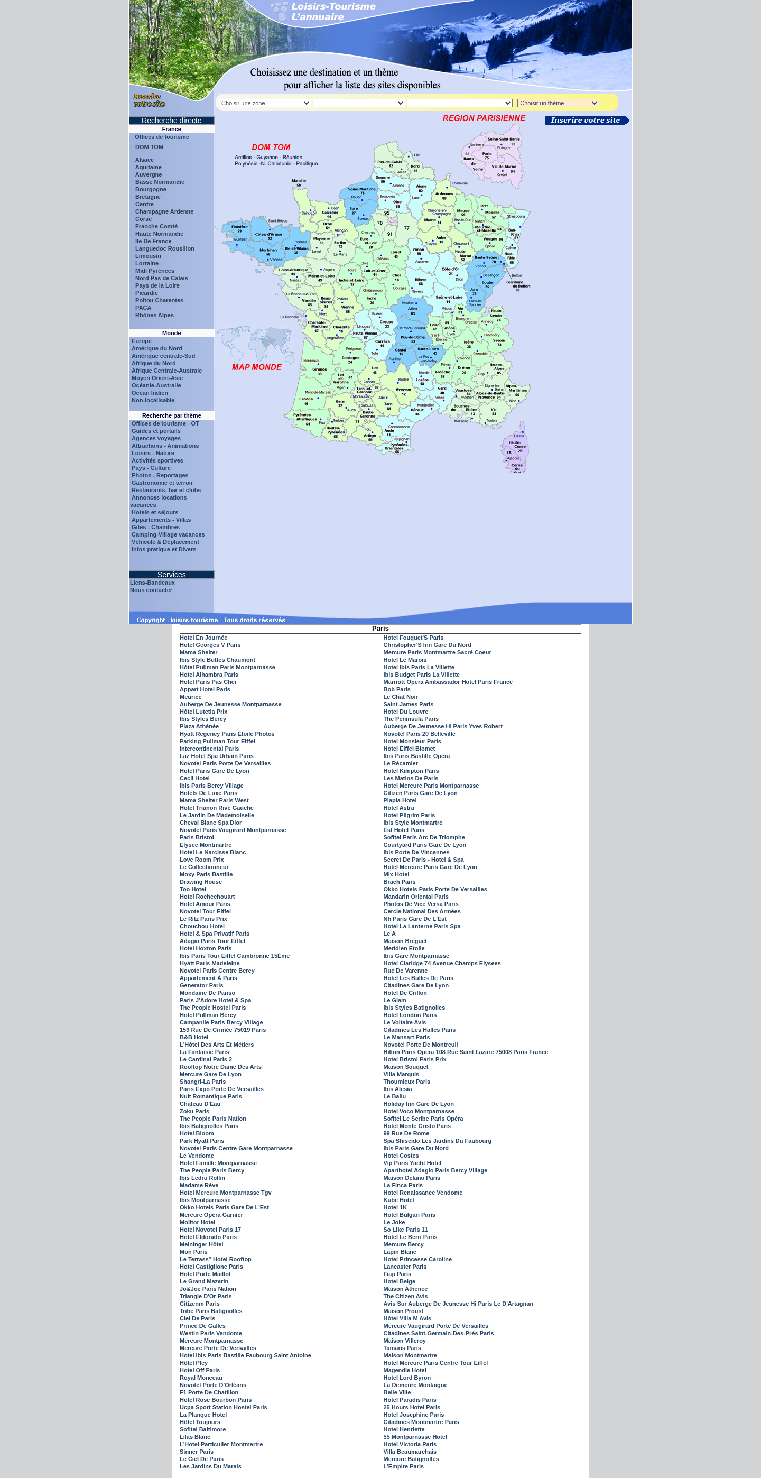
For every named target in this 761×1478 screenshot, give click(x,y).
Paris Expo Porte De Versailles (222, 1089)
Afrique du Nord (154, 363)
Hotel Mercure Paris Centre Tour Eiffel (436, 1363)
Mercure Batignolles (411, 1459)
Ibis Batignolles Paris (209, 1126)
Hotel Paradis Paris (410, 1400)
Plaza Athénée (199, 726)
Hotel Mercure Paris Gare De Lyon (431, 867)
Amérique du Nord (157, 348)
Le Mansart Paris (407, 1037)
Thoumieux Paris (407, 1081)
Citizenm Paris (200, 1303)
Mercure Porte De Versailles (218, 1348)
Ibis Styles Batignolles (415, 1007)
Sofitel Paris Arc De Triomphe (424, 837)
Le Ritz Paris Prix (203, 919)
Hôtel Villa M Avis (408, 1318)
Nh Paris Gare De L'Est (415, 919)
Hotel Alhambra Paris (209, 674)
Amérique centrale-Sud (163, 356)
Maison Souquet (406, 1067)
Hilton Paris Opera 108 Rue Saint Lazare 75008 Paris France (466, 1052)
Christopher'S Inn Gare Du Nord (427, 645)
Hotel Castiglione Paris (211, 1266)
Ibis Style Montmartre (413, 822)
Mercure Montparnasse (211, 1340)
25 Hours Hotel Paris (412, 1407)
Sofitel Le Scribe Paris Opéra (423, 1118)
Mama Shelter (199, 652)
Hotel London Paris (410, 1015)
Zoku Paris (194, 1111)
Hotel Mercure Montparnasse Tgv (226, 1192)
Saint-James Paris (409, 704)
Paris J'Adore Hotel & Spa (215, 1000)
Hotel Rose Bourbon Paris (216, 1400)
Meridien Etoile (404, 948)
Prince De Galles (203, 1326)
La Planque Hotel (203, 1414)
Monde (171, 333)
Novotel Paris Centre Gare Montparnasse (236, 1148)
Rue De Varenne (406, 970)
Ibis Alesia (398, 1089)
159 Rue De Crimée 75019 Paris (223, 1030)
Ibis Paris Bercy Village (212, 785)
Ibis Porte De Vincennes (417, 852)
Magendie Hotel (405, 1370)
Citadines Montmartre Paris (421, 1422)
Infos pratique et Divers (164, 549)
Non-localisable (153, 400)
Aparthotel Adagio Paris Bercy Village (436, 1170)
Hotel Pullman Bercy (208, 1015)
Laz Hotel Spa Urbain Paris (217, 756)
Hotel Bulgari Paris (409, 1215)
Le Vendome (197, 1155)
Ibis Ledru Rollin (202, 1178)
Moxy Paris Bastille (206, 874)
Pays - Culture (151, 468)
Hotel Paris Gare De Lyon (214, 771)
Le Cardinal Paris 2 (206, 1059)
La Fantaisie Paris (204, 1052)
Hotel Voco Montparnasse (419, 1111)
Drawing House (201, 882)
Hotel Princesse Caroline (418, 1259)
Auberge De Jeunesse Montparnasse (231, 704)
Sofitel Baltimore (203, 1429)
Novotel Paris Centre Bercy (217, 970)
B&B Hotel (194, 1037)
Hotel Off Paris (200, 1370)
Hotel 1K (395, 1207)
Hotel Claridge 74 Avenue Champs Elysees (442, 963)
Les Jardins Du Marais (211, 1466)
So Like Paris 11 (406, 1229)
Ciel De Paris (197, 1318)
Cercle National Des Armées (422, 911)
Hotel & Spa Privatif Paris (214, 933)
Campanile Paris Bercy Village (221, 1022)
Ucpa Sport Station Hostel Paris (223, 1407)
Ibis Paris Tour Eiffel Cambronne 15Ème (235, 956)
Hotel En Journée (203, 637)
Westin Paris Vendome (211, 1333)
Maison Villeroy (405, 1340)
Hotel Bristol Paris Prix (415, 1059)
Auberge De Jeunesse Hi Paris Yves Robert (443, 726)
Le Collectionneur (204, 867)
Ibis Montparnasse (205, 1200)
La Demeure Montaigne (416, 1385)
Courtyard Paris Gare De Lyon (425, 845)
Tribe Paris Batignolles (211, 1311)
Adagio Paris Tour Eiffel (212, 941)
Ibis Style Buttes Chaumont (217, 660)
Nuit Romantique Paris (211, 1096)
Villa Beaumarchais (410, 1451)
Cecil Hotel (195, 778)
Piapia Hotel (400, 800)
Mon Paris (194, 1252)
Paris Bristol (197, 837)
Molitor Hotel (197, 1222)
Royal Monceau (201, 1377)
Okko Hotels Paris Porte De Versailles (435, 889)
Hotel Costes (401, 1155)
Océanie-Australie (156, 385)
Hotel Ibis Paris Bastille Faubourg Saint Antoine (245, 1355)
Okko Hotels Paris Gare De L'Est (224, 1207)
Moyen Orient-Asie (157, 378)
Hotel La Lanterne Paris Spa (422, 926)
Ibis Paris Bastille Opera (417, 756)
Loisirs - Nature (153, 453)
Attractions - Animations (165, 445)
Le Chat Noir (401, 697)
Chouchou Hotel (202, 926)
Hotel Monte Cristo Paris (417, 1126)
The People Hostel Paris (213, 1007)
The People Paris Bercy (212, 1170)
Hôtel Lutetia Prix (203, 711)
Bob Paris (397, 689)
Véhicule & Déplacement (165, 542)
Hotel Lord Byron (407, 1377)
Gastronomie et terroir (162, 482)
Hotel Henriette (404, 1429)
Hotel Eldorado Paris (208, 1237)
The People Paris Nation (213, 1118)
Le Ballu (395, 1096)
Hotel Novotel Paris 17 (210, 1229)
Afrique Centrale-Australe (167, 370)
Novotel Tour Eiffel (205, 911)
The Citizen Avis (406, 1296)
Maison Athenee (406, 1289)
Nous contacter (151, 590)
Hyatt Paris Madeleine (210, 963)
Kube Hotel (399, 1200)
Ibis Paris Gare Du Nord (416, 1148)
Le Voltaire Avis (405, 1022)
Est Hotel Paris (404, 830)
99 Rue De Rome (407, 1133)
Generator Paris (202, 985)
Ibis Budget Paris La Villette (422, 674)
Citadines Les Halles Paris (420, 1030)
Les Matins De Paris (411, 778)
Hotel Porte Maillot (205, 1274)
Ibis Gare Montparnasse (417, 956)
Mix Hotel (397, 874)
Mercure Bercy (404, 1244)
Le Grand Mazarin (204, 1281)
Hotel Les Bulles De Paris (419, 978)
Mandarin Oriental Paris (416, 896)
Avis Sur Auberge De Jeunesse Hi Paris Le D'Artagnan (459, 1303)
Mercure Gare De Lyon (211, 1074)
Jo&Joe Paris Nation (208, 1289)
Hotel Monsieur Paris (412, 741)
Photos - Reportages (160, 475)
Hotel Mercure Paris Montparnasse (431, 785)
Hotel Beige (400, 1281)
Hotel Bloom (197, 1133)
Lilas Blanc (195, 1437)
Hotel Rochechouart (207, 896)
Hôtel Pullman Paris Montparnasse (227, 667)
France (171, 129)
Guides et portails (156, 431)
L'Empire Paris (404, 1466)
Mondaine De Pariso (207, 993)
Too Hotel (193, 889)
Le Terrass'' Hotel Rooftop (216, 1259)
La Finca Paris (403, 1185)
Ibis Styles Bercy (203, 719)
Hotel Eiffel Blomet (409, 748)
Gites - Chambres (156, 527)
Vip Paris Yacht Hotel (413, 1163)
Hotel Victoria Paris (410, 1444)
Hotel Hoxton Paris (205, 948)
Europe (142, 341)
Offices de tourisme (159, 137)
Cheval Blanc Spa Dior (211, 822)
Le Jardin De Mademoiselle (217, 815)
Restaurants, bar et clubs (166, 490)
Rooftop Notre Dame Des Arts (221, 1067)
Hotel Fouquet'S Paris (414, 637)
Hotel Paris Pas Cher (208, 682)
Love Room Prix (202, 859)
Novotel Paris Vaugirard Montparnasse (233, 830)
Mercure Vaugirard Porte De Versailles (436, 1326)
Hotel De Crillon (406, 993)
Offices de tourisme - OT (165, 423)
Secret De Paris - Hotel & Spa (424, 859)
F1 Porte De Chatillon (209, 1392)
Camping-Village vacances (168, 534)
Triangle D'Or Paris (206, 1296)
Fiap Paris (398, 1274)
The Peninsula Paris (411, 719)
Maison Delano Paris (412, 1178)
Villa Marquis (402, 1074)
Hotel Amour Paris (205, 904)
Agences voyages (156, 438)
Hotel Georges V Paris (210, 645)
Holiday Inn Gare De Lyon (419, 1104)
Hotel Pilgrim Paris (409, 815)
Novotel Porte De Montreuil (421, 1044)
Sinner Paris (197, 1451)
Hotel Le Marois (405, 660)
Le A (390, 933)
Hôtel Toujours (200, 1422)
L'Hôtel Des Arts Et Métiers (217, 1044)
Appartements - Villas (161, 519)
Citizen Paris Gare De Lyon (421, 793)
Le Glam (395, 1000)
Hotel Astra (399, 808)
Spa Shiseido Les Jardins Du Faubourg (438, 1141)
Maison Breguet (406, 941)
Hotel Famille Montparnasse (218, 1163)
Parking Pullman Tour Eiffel (217, 741)
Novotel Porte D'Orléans (213, 1385)
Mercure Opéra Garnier (211, 1215)
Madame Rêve (199, 1185)
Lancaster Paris (405, 1266)
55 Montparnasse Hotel (415, 1437)
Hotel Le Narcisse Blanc (213, 852)
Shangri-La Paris (203, 1081)
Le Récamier (401, 763)
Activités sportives (157, 460)
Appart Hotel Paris (205, 689)
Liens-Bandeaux (152, 582)
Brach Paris (400, 882)
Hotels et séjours (155, 512)
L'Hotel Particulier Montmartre (221, 1444)
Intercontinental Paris (209, 748)
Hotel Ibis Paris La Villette (419, 667)
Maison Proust (404, 1311)
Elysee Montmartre (205, 845)
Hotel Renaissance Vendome (423, 1192)
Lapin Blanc (400, 1252)
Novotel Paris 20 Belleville (420, 734)
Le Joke (394, 1222)
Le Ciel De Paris (202, 1459)
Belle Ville (397, 1392)
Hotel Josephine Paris (414, 1414)
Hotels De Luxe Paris (208, 793)
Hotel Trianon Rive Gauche (217, 808)
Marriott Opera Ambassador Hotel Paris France (448, 682)
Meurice (191, 697)
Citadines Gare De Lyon (416, 985)
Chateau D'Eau (200, 1104)
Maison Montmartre (410, 1355)
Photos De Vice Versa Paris (421, 904)
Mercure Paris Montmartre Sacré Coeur (437, 652)
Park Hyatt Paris (202, 1141)
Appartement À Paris (208, 978)
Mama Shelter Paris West (214, 800)
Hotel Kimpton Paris (411, 771)
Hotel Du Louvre (406, 711)
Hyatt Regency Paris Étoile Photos (227, 734)
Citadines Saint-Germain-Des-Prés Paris (439, 1333)
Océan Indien (150, 393)
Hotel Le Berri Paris (411, 1237)
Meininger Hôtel (202, 1244)
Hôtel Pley (194, 1363)
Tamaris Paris (402, 1348)
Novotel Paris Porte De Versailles (225, 763)
